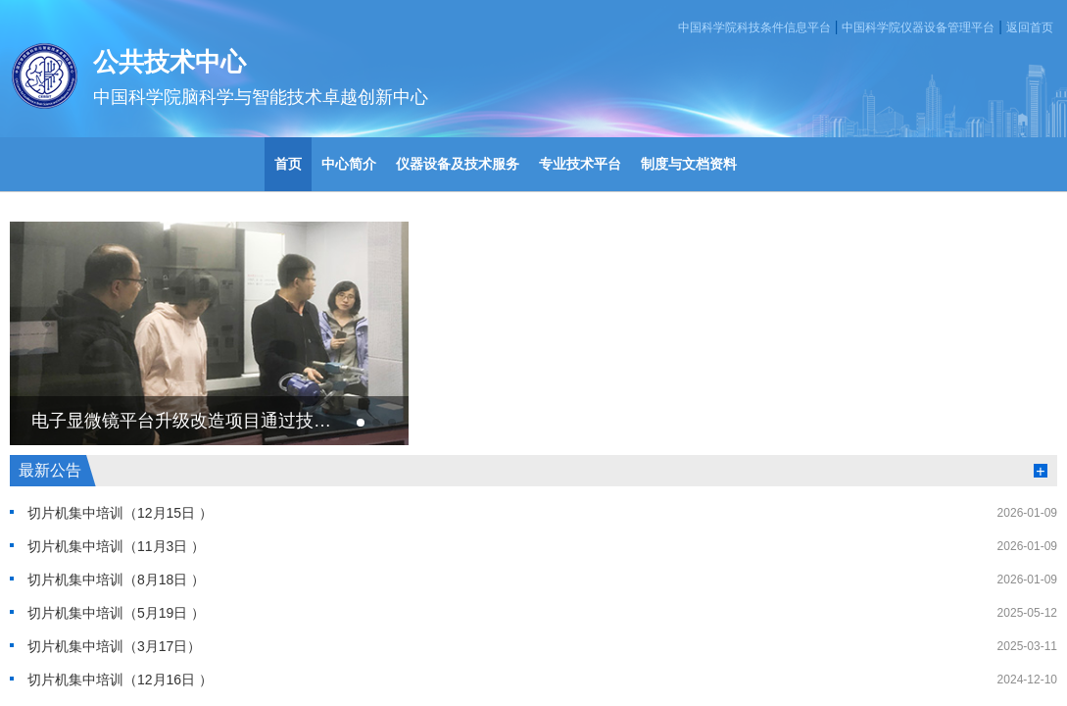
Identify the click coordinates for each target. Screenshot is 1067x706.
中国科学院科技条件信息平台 (754, 27)
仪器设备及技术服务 (457, 164)
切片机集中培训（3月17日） (114, 646)
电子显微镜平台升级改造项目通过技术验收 (182, 420)
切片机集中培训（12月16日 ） (120, 679)
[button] (360, 423)
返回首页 (1029, 27)
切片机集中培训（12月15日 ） (120, 513)
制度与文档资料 (689, 164)
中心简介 (348, 164)
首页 (288, 164)
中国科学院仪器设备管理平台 (918, 27)
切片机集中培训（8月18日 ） (116, 579)
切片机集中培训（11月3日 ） (116, 546)
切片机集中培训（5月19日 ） (116, 613)
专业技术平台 (580, 164)
